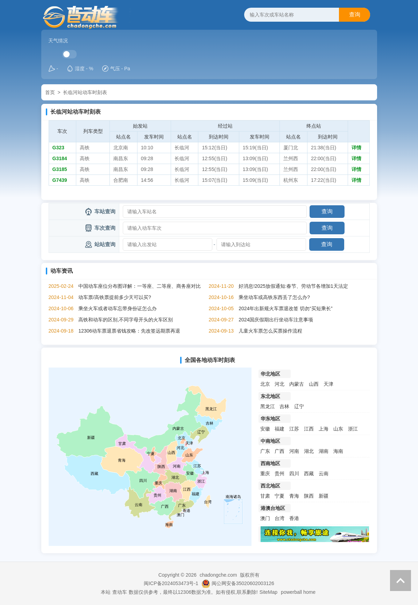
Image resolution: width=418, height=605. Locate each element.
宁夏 (279, 496)
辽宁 (299, 406)
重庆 (265, 473)
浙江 (353, 429)
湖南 (323, 451)
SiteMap (268, 592)
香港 (294, 518)
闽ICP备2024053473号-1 (171, 583)
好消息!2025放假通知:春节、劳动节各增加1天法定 (293, 286)
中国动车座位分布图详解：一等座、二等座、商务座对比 (139, 286)
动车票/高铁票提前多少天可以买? (114, 297)
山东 (338, 429)
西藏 (309, 473)
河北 (279, 384)
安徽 (265, 429)
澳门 (265, 518)
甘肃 (265, 496)
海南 (338, 451)
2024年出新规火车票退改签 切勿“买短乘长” (285, 308)
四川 (294, 473)
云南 (323, 473)
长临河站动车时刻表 (85, 92)
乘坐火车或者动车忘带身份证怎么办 (117, 308)
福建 (279, 429)
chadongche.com (218, 575)
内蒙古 (296, 384)
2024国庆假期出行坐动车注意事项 (276, 319)
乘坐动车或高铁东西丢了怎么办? (274, 297)
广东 (265, 451)
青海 (294, 496)
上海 (323, 429)
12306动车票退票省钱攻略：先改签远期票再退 (129, 331)
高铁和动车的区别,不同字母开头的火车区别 (125, 319)
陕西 (309, 496)
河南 (294, 451)
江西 (309, 429)
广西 (279, 451)
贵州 (279, 473)
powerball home (298, 592)
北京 (265, 384)
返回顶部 (400, 580)
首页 (50, 92)
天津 (328, 384)
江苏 (294, 429)
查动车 (119, 592)
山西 (314, 384)
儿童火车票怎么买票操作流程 (270, 331)
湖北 (309, 451)
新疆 (323, 496)
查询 (354, 14)
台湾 (279, 518)
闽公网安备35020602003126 (243, 583)
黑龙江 (267, 406)
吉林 (284, 406)
